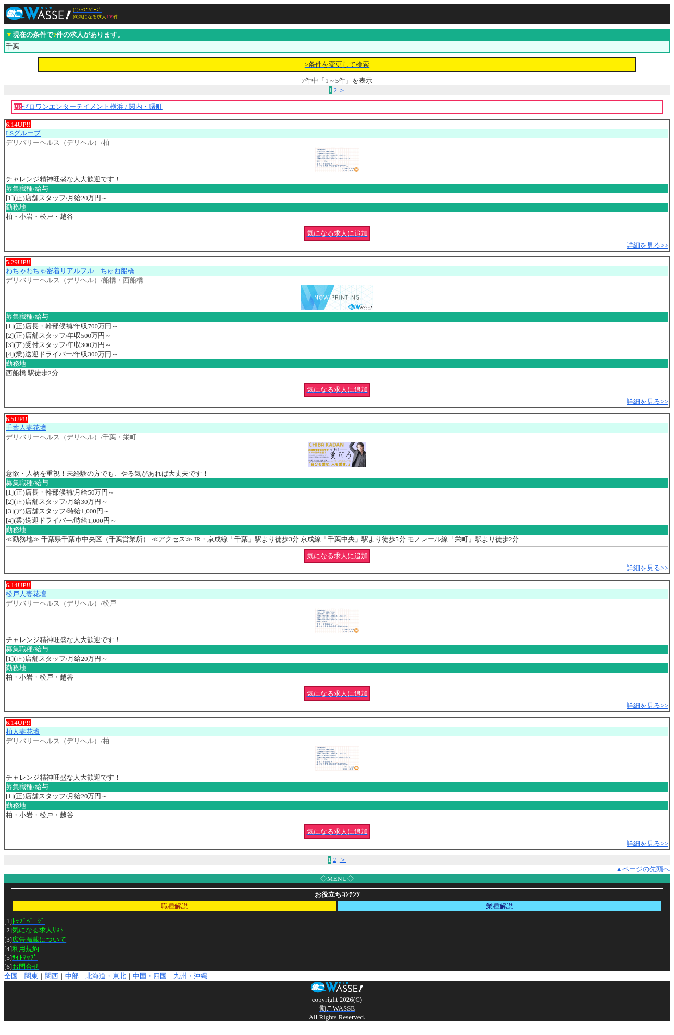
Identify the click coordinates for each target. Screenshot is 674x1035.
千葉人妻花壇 (26, 428)
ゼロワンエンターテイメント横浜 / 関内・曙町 (92, 106)
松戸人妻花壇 (26, 594)
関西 (51, 976)
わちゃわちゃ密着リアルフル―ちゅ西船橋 (70, 271)
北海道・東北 (105, 976)
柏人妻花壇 (23, 731)
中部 (72, 976)
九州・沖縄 (190, 976)
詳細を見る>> (647, 245)
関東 (31, 976)
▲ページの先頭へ (643, 869)
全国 (11, 976)
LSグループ (23, 133)
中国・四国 (150, 976)
